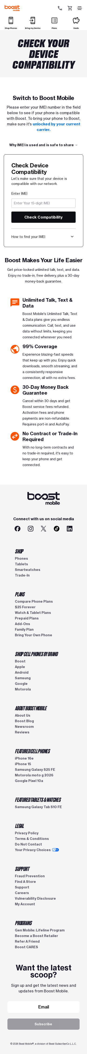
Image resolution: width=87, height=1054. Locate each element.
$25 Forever (25, 607)
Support (22, 887)
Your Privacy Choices (37, 850)
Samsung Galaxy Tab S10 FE (38, 807)
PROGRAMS (23, 922)
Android (22, 672)
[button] (72, 236)
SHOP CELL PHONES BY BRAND (36, 653)
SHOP (19, 551)
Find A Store (25, 882)
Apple (20, 667)
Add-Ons (22, 624)
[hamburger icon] (79, 8)
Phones (21, 558)
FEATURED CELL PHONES (32, 750)
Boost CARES (26, 947)
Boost (20, 661)
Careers (22, 893)
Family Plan (24, 629)
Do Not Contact (28, 844)
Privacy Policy (27, 833)
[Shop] (11, 27)
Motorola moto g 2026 (34, 775)
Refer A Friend (27, 941)
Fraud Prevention (30, 876)
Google (21, 684)
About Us (22, 715)
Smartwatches (27, 570)
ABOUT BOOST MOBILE (30, 707)
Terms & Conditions (32, 839)
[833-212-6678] (60, 8)
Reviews (22, 732)
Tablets (21, 564)
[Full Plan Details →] (44, 145)
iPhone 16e (24, 758)
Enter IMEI (19, 193)
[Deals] (76, 27)
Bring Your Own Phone (33, 635)
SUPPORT (22, 868)
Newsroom (24, 727)
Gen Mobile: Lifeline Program (39, 930)
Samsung (23, 678)
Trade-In (22, 575)
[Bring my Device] (32, 27)
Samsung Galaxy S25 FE (35, 770)
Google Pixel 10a (29, 781)
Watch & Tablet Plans (33, 613)
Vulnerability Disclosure (35, 898)
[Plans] (54, 27)
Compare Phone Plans (34, 601)
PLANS (19, 594)
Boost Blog (24, 721)
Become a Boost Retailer (36, 936)
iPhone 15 (23, 764)
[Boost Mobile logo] (12, 8)
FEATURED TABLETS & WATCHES (38, 799)
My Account (25, 904)
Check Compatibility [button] (43, 217)
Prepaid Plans (27, 618)
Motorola (23, 689)
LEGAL (19, 825)
